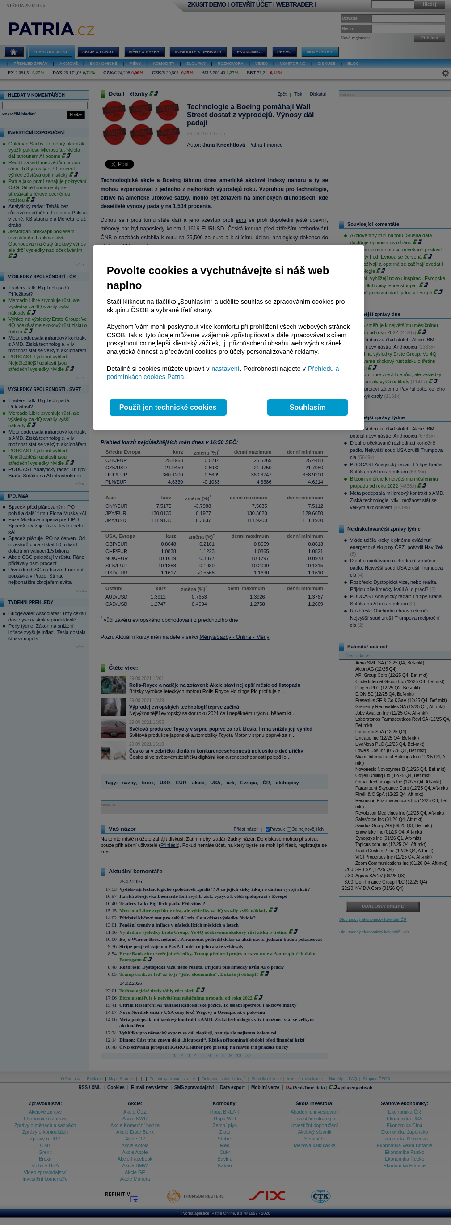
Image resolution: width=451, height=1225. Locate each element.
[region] (228, 337)
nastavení (225, 368)
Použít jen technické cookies (168, 407)
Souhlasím (308, 407)
